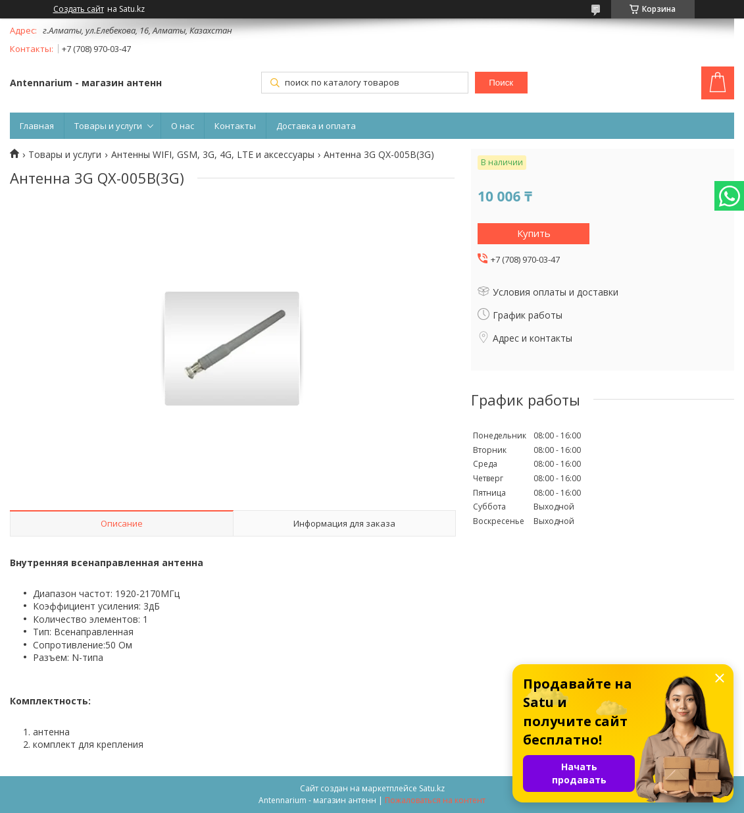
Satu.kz (432, 788)
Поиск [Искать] (501, 83)
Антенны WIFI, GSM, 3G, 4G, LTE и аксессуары (212, 155)
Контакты (235, 126)
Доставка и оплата (316, 126)
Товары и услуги (108, 126)
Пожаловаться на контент (435, 800)
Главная (37, 126)
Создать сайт (78, 9)
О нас (182, 126)
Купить (534, 233)
